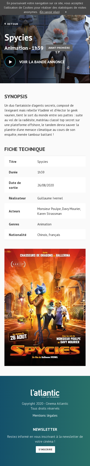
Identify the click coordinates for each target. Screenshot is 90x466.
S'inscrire (45, 449)
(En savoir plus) (50, 12)
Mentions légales (45, 415)
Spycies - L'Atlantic (45, 393)
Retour (11, 24)
